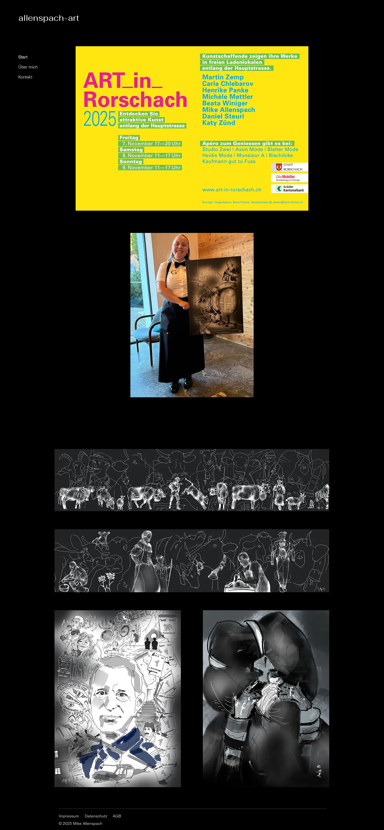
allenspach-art (48, 18)
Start (22, 57)
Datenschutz (96, 816)
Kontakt (25, 76)
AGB (117, 816)
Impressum (69, 816)
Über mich (28, 67)
